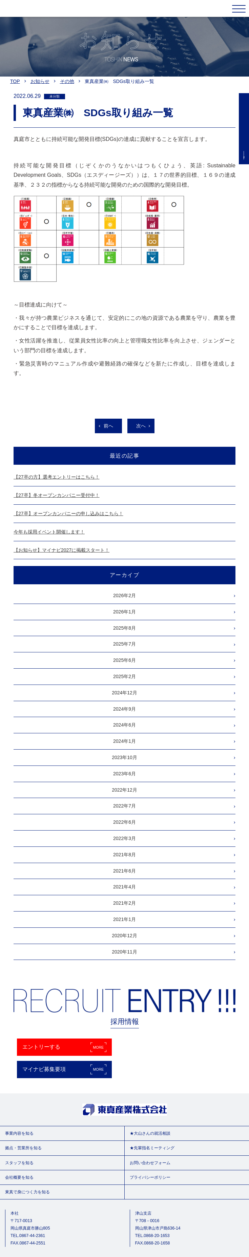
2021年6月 (124, 871)
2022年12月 (124, 790)
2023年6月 (124, 773)
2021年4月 (124, 886)
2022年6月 (124, 822)
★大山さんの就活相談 (150, 1133)
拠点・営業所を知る (23, 1148)
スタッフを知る (19, 1162)
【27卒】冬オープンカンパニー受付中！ (57, 495)
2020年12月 (124, 935)
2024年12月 (124, 692)
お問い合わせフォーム (150, 1162)
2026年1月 (124, 611)
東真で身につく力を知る (27, 1192)
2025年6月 (124, 660)
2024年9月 (124, 709)
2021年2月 (124, 903)
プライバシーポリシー (150, 1177)
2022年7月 (124, 806)
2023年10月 (124, 757)
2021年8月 (124, 854)
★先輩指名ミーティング (152, 1148)
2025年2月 (124, 676)
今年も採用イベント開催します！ (49, 532)
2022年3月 (124, 838)
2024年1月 (124, 741)
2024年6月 (124, 725)
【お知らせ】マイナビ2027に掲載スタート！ (61, 550)
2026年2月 (124, 595)
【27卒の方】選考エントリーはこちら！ (57, 477)
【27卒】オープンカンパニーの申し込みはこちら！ (68, 513)
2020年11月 (124, 952)
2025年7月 (124, 644)
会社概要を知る (19, 1177)
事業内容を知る (19, 1133)
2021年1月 (124, 919)
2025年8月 (124, 628)
